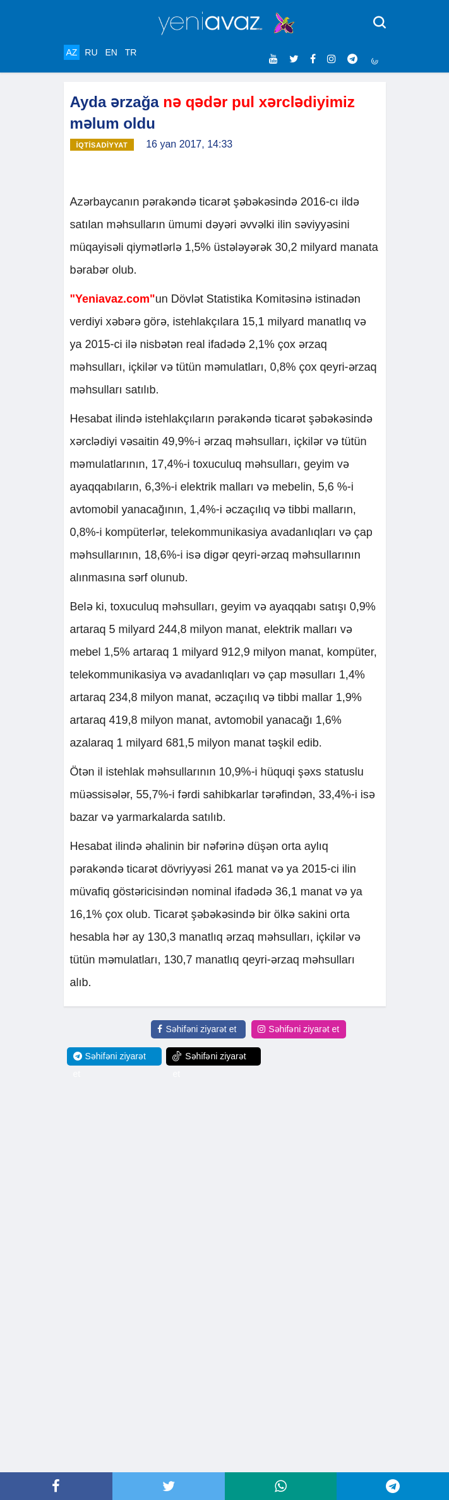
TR (131, 52)
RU (91, 52)
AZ (72, 52)
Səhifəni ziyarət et (196, 1029)
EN (111, 52)
